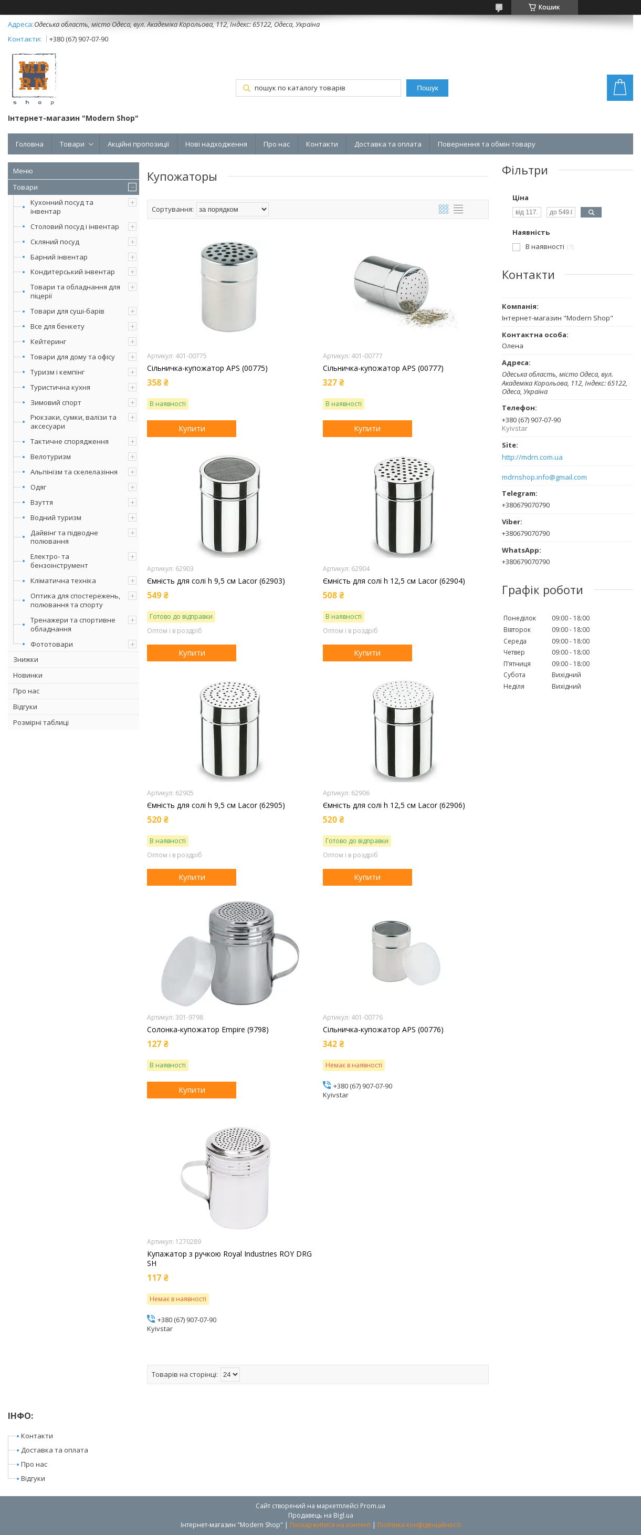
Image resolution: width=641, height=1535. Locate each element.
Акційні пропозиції (138, 144)
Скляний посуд (54, 241)
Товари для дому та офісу (72, 356)
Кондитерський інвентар (72, 271)
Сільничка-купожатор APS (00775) (207, 368)
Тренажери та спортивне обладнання (72, 624)
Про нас (277, 144)
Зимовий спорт (55, 402)
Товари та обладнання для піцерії (75, 291)
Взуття (41, 502)
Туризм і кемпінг (57, 372)
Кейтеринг (48, 341)
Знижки (25, 659)
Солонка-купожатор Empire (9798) (208, 1029)
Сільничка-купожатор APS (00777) (383, 368)
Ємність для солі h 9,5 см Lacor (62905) (216, 805)
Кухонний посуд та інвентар (61, 207)
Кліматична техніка (63, 580)
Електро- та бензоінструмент (59, 561)
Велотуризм (50, 456)
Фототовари (51, 644)
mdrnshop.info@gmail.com (544, 477)
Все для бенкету (57, 326)
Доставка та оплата (388, 144)
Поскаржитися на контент (330, 1524)
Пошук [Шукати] (427, 88)
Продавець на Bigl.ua (320, 1515)
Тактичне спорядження (69, 441)
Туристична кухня (60, 387)
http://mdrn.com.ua (532, 457)
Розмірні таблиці (41, 722)
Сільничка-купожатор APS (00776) (383, 1029)
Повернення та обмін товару (486, 144)
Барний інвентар (59, 257)
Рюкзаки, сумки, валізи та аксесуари (73, 421)
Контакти (322, 144)
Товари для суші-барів (67, 311)
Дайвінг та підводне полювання (64, 537)
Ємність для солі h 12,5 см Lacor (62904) (394, 581)
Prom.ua (372, 1505)
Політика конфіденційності (419, 1524)
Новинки (28, 675)
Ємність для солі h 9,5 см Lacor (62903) (216, 581)
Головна (30, 144)
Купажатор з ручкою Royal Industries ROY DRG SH (229, 1258)
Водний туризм (55, 517)
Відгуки (25, 706)
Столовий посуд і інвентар (74, 226)
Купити (191, 428)
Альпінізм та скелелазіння (74, 471)
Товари (72, 144)
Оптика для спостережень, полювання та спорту (75, 600)
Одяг (38, 487)
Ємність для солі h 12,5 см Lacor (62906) (394, 805)
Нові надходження (216, 144)
